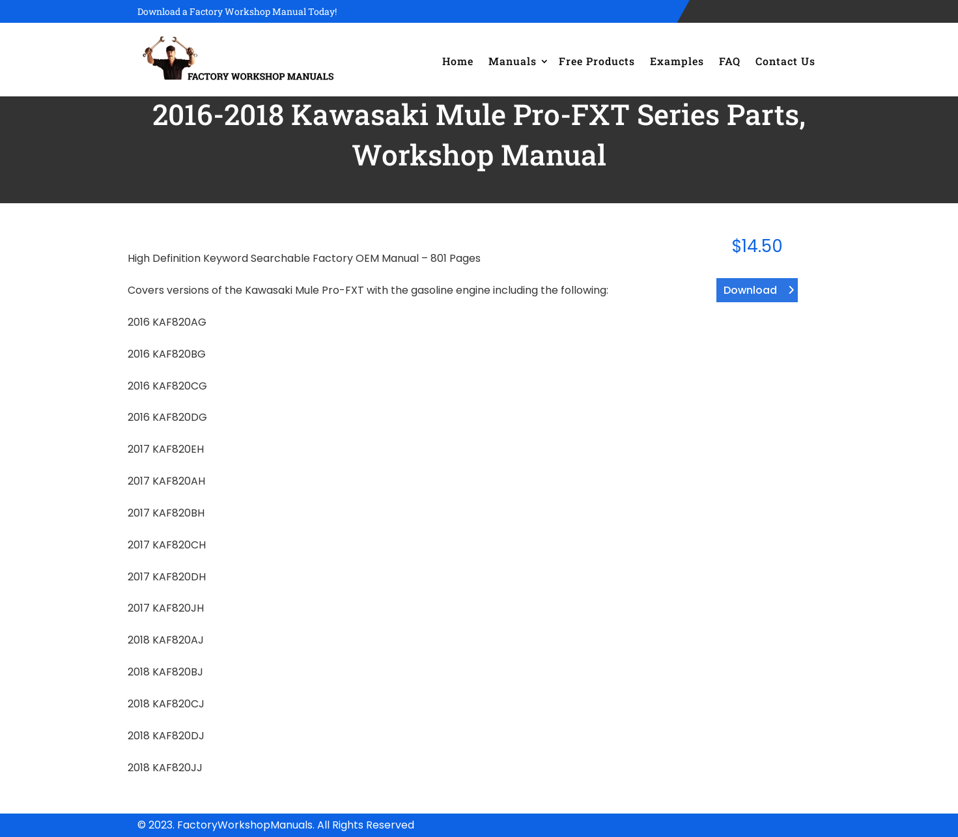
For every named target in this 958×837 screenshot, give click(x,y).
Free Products (597, 61)
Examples (677, 61)
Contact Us (785, 61)
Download (750, 290)
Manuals (512, 61)
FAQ (729, 61)
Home (457, 61)
